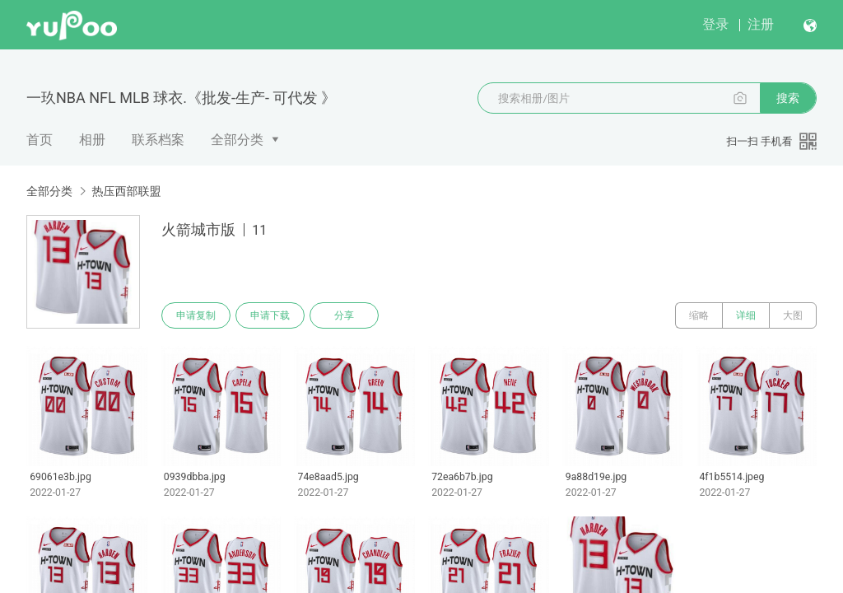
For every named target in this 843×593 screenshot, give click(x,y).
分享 (344, 315)
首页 (39, 139)
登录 (715, 24)
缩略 (699, 315)
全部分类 (237, 139)
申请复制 (196, 315)
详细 (746, 315)
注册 (761, 24)
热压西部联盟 (126, 191)
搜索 (787, 98)
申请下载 (270, 315)
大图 (793, 315)
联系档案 (158, 139)
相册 (92, 139)
